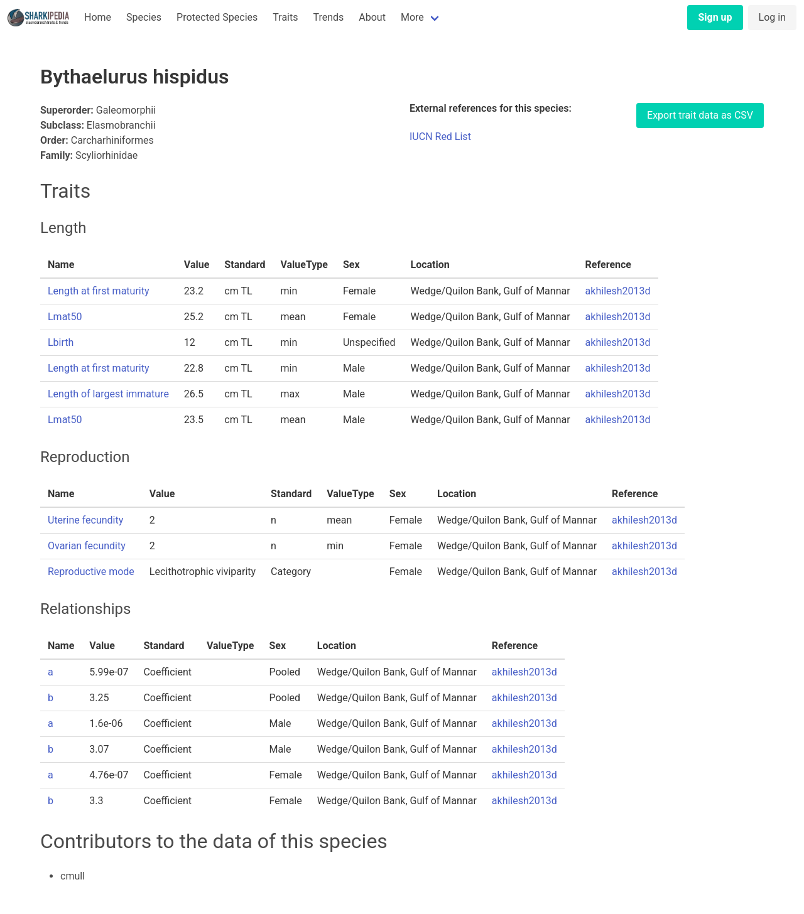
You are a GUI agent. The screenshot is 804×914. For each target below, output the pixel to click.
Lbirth (60, 342)
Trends (328, 17)
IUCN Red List (440, 136)
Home (97, 17)
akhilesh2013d (618, 291)
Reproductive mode (91, 572)
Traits (285, 17)
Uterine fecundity (85, 520)
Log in (772, 17)
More (412, 17)
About (372, 17)
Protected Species (217, 17)
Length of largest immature (108, 394)
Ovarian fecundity (87, 546)
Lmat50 (65, 317)
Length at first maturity (98, 291)
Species (143, 17)
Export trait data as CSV (700, 115)
